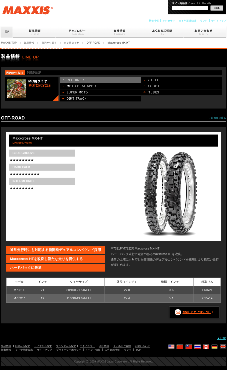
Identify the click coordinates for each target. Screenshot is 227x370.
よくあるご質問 (162, 32)
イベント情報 (93, 349)
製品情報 (34, 32)
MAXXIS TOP (8, 42)
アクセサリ (168, 20)
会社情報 (119, 32)
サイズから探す (43, 346)
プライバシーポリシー (68, 349)
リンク (204, 20)
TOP (138, 349)
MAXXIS (28, 12)
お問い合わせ (205, 32)
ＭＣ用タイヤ (71, 42)
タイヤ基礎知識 (187, 20)
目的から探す (49, 42)
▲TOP (221, 338)
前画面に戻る (218, 117)
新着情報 (154, 20)
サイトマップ (218, 20)
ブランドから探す (66, 346)
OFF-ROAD (93, 42)
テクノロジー (77, 32)
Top (6, 32)
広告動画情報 (112, 349)
